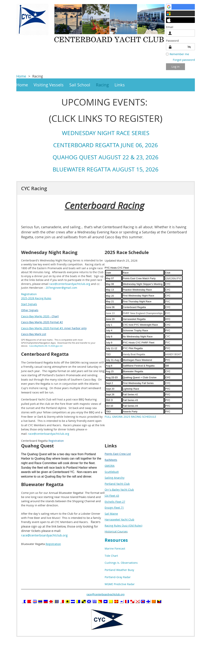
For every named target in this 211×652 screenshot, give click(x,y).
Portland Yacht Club (117, 483)
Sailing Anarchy (114, 477)
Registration (29, 294)
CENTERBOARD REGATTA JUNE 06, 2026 (105, 145)
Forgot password (184, 60)
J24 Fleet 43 (112, 495)
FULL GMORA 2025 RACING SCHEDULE (130, 416)
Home (21, 76)
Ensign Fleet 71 (114, 507)
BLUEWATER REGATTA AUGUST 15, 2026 (105, 169)
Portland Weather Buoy (119, 570)
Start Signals (29, 304)
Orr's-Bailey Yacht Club (119, 489)
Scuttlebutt (112, 472)
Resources (116, 540)
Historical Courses (116, 531)
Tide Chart (111, 555)
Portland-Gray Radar (118, 577)
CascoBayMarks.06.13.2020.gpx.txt (45, 345)
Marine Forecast (115, 548)
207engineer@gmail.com (61, 287)
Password (173, 40)
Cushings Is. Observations (121, 562)
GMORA (110, 466)
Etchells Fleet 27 (115, 501)
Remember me (179, 54)
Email (170, 27)
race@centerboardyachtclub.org (69, 284)
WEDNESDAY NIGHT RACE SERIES (105, 133)
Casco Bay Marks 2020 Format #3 (42, 328)
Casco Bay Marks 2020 (35, 316)
